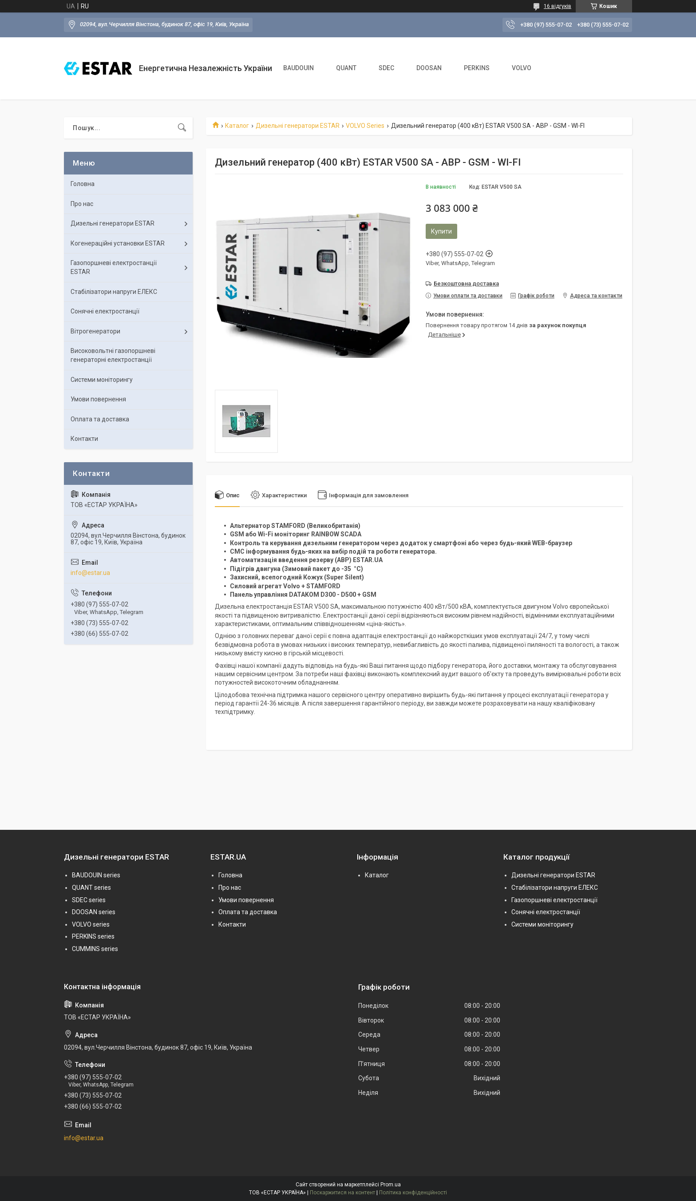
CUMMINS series (95, 948)
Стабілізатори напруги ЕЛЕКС (114, 291)
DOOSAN (429, 67)
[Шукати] (182, 128)
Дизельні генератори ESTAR (298, 125)
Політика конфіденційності (413, 1192)
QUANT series (91, 887)
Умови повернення (98, 399)
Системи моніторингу (102, 379)
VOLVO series (91, 924)
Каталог (237, 125)
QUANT (346, 67)
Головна (83, 183)
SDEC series (89, 900)
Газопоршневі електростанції (554, 900)
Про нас (82, 203)
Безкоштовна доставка (466, 283)
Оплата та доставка (100, 419)
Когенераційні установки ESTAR (118, 243)
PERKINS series (93, 936)
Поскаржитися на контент (342, 1192)
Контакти (84, 438)
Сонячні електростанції (105, 311)
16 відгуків (557, 6)
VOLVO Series (365, 125)
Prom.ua (390, 1184)
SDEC (386, 67)
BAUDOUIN (298, 67)
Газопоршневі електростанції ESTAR (114, 267)
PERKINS (477, 67)
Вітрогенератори (95, 331)
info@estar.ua (90, 572)
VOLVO (521, 67)
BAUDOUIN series (96, 875)
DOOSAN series (93, 912)
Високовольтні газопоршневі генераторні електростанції (113, 355)
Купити (441, 231)
